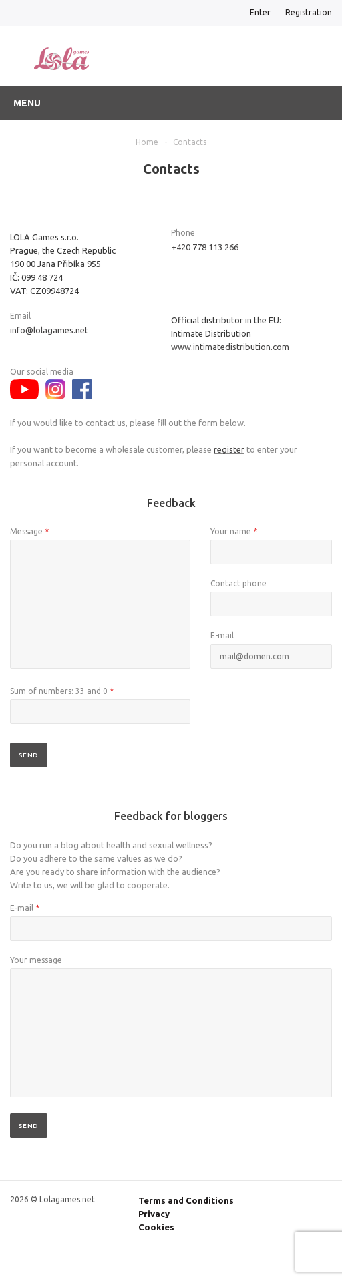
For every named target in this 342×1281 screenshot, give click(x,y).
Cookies (156, 1227)
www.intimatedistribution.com (230, 346)
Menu (27, 103)
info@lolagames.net (49, 330)
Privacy (154, 1213)
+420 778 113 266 (204, 247)
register (229, 449)
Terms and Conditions (186, 1200)
